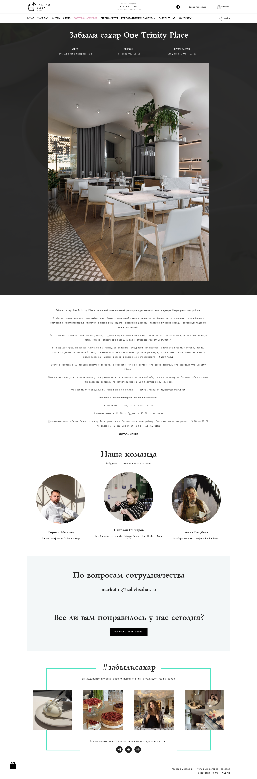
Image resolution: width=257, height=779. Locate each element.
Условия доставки (182, 769)
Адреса (55, 18)
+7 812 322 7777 (128, 6)
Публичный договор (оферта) (213, 769)
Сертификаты (109, 18)
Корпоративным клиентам (138, 18)
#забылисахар (128, 668)
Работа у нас (167, 18)
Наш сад (42, 18)
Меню (66, 18)
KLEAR (226, 773)
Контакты (184, 18)
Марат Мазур (166, 357)
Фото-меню (128, 434)
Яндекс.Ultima (151, 426)
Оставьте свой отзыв (129, 632)
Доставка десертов (85, 18)
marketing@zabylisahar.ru (128, 589)
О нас (30, 18)
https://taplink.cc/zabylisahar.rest (163, 390)
